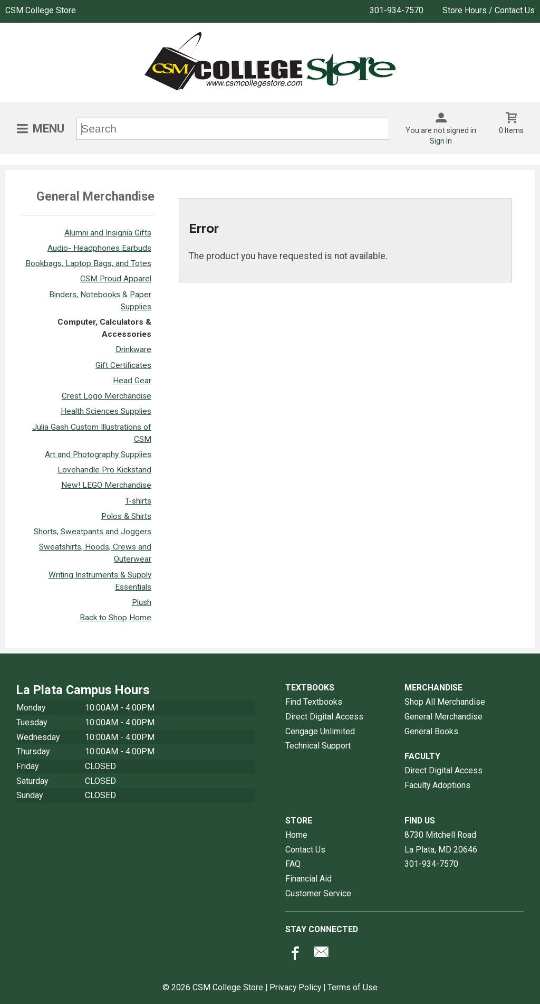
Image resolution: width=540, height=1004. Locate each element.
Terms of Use (352, 987)
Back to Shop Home (115, 617)
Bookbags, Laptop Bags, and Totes (88, 263)
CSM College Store (40, 10)
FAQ (293, 864)
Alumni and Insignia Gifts (107, 233)
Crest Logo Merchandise (106, 396)
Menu (48, 128)
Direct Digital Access (324, 717)
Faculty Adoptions (437, 785)
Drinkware (133, 349)
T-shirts (138, 501)
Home (296, 835)
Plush (141, 602)
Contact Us (305, 850)
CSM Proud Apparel (115, 278)
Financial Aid (308, 879)
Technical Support (318, 746)
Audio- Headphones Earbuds (99, 248)
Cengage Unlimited (320, 731)
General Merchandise (443, 717)
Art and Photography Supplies (98, 454)
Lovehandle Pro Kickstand (104, 470)
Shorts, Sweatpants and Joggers (92, 531)
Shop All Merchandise (444, 702)
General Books (431, 731)
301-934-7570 (396, 10)
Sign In (441, 141)
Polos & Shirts (126, 516)
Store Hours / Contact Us (488, 10)
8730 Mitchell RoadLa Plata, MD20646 (440, 842)
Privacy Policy (295, 987)
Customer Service (318, 893)
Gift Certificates (123, 365)
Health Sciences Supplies (106, 411)
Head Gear (132, 380)
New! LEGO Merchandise (106, 485)
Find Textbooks (313, 702)
